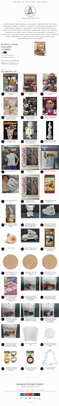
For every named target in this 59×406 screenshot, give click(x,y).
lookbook (51, 391)
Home (14, 2)
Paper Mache (19, 28)
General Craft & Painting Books (12, 30)
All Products (22, 26)
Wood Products (50, 32)
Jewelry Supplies (32, 24)
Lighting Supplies (40, 26)
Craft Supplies (53, 24)
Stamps (48, 30)
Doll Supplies (30, 26)
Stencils (8, 36)
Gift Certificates (25, 36)
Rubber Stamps (15, 36)
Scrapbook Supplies (51, 26)
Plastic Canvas (50, 36)
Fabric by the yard (43, 24)
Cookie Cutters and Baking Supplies (35, 34)
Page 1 (55, 391)
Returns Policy (13, 391)
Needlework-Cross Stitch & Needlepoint (44, 28)
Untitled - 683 (39, 391)
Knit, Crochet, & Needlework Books (17, 24)
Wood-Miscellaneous (18, 34)
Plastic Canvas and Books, (38, 36)
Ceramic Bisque (6, 34)
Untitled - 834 (33, 391)
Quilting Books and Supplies (13, 32)
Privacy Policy (7, 391)
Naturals (24, 32)
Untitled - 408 (45, 391)
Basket (44, 2)
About (19, 2)
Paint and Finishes (38, 38)
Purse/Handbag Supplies (39, 30)
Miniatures (54, 30)
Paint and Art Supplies (39, 32)
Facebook (33, 2)
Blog (22, 2)
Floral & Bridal (27, 28)
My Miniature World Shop (25, 38)
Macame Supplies (26, 30)
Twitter (27, 2)
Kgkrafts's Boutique (30, 384)
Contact (38, 2)
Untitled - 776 (27, 391)
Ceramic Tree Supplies (52, 34)
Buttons (30, 32)
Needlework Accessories (10, 26)
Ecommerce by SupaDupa (31, 402)
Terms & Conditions (20, 391)
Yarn (4, 24)
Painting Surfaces (10, 28)
